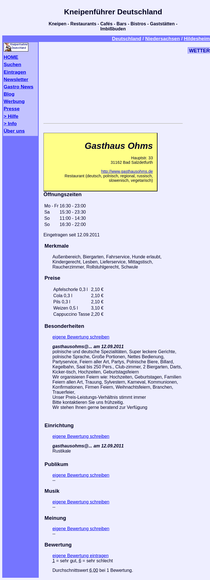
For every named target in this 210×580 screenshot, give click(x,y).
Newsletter (16, 79)
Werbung (14, 101)
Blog (9, 94)
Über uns (14, 131)
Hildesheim (197, 38)
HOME (11, 57)
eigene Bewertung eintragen (80, 555)
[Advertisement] (113, 81)
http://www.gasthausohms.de (127, 171)
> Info (10, 123)
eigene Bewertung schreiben (80, 337)
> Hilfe (11, 116)
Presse (12, 108)
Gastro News (18, 86)
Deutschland (126, 38)
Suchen (12, 64)
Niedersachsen (162, 38)
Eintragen (15, 72)
